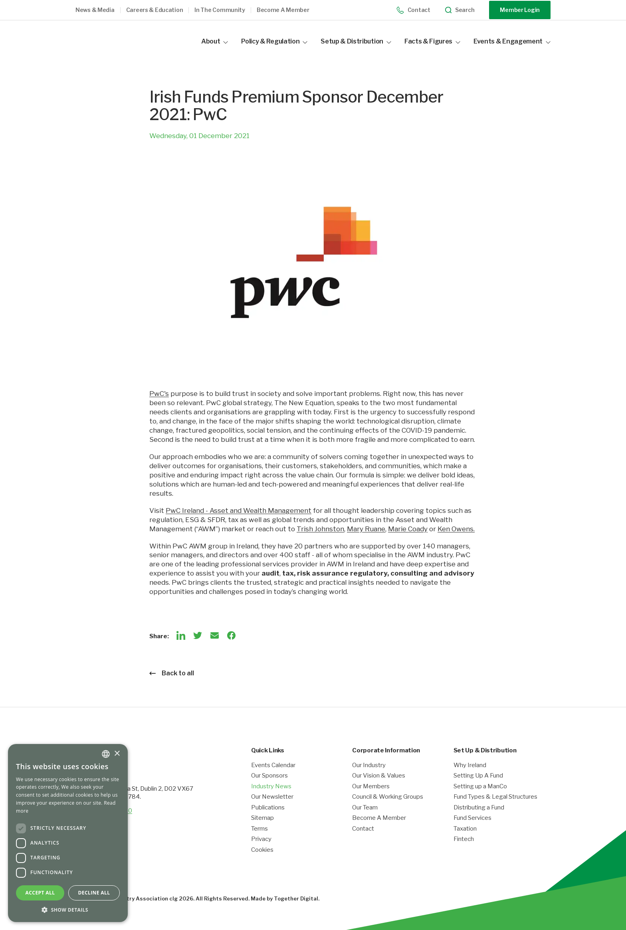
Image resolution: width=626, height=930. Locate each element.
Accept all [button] (40, 892)
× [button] (117, 754)
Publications (268, 807)
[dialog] (68, 833)
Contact (413, 10)
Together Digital (296, 898)
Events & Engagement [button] (512, 41)
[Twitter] (197, 635)
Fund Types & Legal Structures (495, 796)
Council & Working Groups (387, 796)
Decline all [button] (94, 892)
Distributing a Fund (479, 807)
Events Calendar (273, 765)
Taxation (465, 828)
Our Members (371, 786)
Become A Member (379, 818)
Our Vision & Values (378, 775)
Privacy (261, 839)
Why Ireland (470, 765)
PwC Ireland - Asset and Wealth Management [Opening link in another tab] (238, 510)
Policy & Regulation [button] (274, 41)
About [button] (214, 41)
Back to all (171, 673)
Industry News (271, 786)
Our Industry (369, 765)
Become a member (283, 10)
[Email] (214, 635)
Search (460, 10)
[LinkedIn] (180, 635)
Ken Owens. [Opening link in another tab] (456, 529)
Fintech (464, 839)
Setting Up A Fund (478, 775)
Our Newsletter (272, 796)
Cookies (262, 850)
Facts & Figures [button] (432, 41)
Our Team (365, 807)
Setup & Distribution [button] (356, 41)
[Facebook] (231, 635)
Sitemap (262, 818)
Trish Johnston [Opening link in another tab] (320, 529)
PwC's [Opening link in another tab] (159, 394)
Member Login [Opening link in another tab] (520, 9)
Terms (259, 828)
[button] (100, 10)
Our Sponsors (269, 775)
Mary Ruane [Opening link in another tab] (366, 529)
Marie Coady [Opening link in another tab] (408, 529)
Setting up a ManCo (480, 786)
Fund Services (472, 818)
